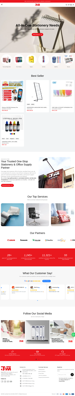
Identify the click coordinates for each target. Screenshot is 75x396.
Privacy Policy (41, 373)
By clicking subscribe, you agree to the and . (66, 380)
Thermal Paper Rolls (12, 214)
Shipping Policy (41, 369)
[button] (2, 1)
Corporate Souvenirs (62, 214)
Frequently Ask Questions (43, 377)
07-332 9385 (30, 378)
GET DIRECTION (27, 373)
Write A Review (46, 281)
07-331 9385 (25, 378)
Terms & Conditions (42, 375)
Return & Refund (41, 371)
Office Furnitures (37, 214)
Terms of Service (64, 379)
